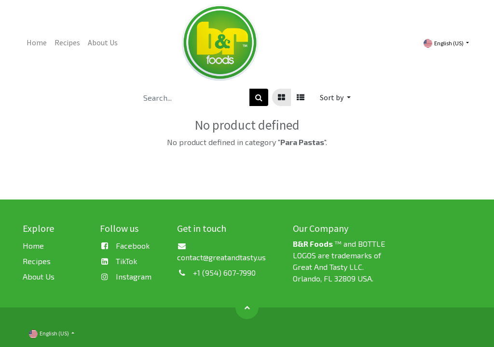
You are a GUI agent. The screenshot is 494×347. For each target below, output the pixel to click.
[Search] (258, 97)
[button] (335, 97)
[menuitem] (37, 42)
